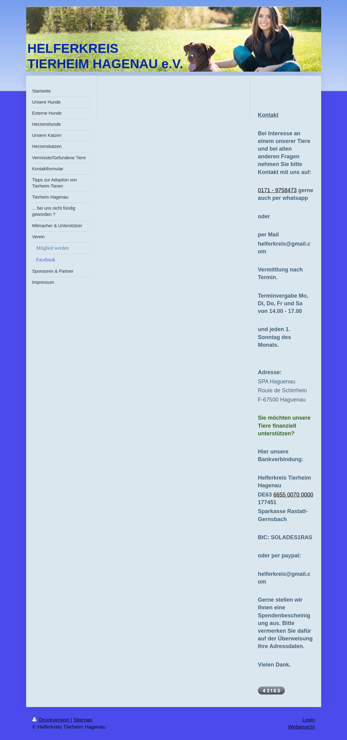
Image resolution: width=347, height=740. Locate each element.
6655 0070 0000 (293, 495)
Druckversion (51, 720)
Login (308, 720)
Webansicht (301, 727)
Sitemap (83, 720)
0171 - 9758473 (277, 190)
